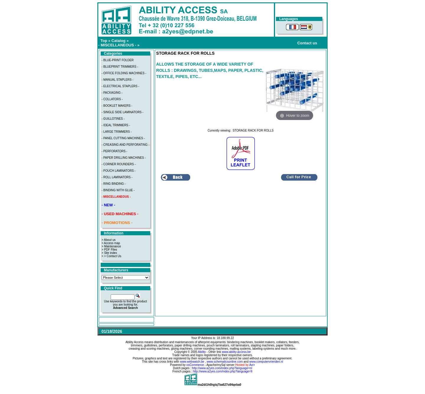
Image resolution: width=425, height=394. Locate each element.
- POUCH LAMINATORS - (118, 170)
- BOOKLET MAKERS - (117, 105)
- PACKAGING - (112, 92)
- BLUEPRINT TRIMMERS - (120, 66)
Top (103, 40)
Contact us (307, 43)
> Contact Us (112, 256)
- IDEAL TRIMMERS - (116, 125)
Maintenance (112, 246)
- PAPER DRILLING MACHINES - (124, 157)
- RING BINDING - (114, 183)
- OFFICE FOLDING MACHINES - (124, 73)
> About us (109, 239)
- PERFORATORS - (114, 151)
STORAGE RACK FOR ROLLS (253, 130)
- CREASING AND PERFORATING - (125, 144)
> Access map (111, 243)
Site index (110, 252)
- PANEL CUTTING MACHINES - (123, 138)
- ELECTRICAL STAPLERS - (120, 86)
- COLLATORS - (112, 99)
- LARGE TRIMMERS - (117, 131)
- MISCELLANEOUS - (117, 45)
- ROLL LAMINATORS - (117, 177)
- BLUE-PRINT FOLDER (118, 60)
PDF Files (110, 249)
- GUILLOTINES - (113, 118)
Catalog (119, 40)
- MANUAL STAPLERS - (117, 79)
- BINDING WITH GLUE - (118, 190)
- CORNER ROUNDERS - (119, 164)
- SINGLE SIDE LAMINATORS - (122, 112)
